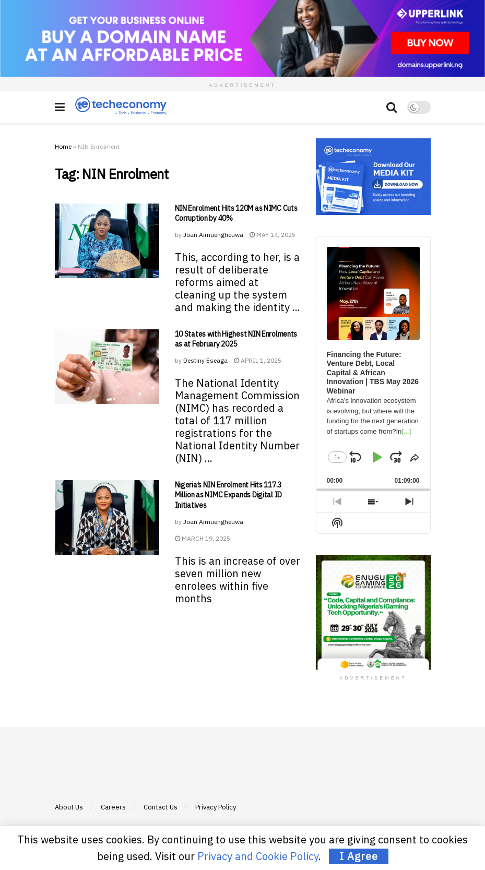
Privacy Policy (215, 807)
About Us (69, 807)
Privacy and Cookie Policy (257, 856)
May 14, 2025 (272, 235)
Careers (113, 807)
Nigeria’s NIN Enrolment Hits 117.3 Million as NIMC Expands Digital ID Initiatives (228, 495)
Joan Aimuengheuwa (213, 235)
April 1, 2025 (257, 360)
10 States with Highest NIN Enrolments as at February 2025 (236, 339)
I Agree (358, 856)
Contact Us (161, 807)
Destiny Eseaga (205, 360)
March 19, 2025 (202, 538)
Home (63, 146)
